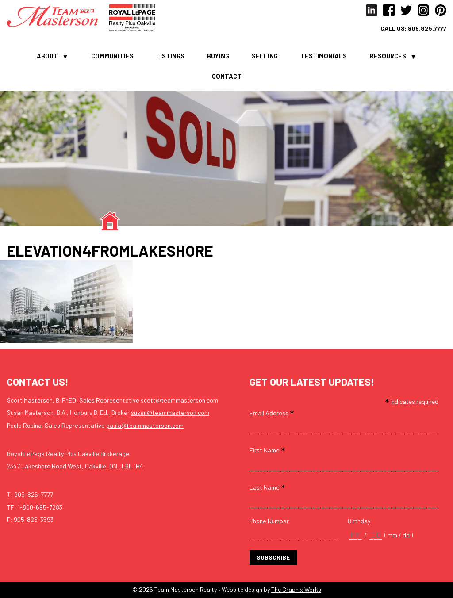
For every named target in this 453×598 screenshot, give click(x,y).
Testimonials (323, 56)
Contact (227, 76)
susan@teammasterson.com (170, 412)
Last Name (267, 486)
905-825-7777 (33, 494)
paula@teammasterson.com (145, 425)
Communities (112, 56)
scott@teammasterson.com (179, 400)
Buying (218, 56)
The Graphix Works (296, 589)
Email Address (272, 412)
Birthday (359, 521)
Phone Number (269, 521)
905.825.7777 (427, 28)
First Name (267, 449)
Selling (265, 56)
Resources (388, 56)
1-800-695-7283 (40, 507)
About (47, 56)
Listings (170, 56)
